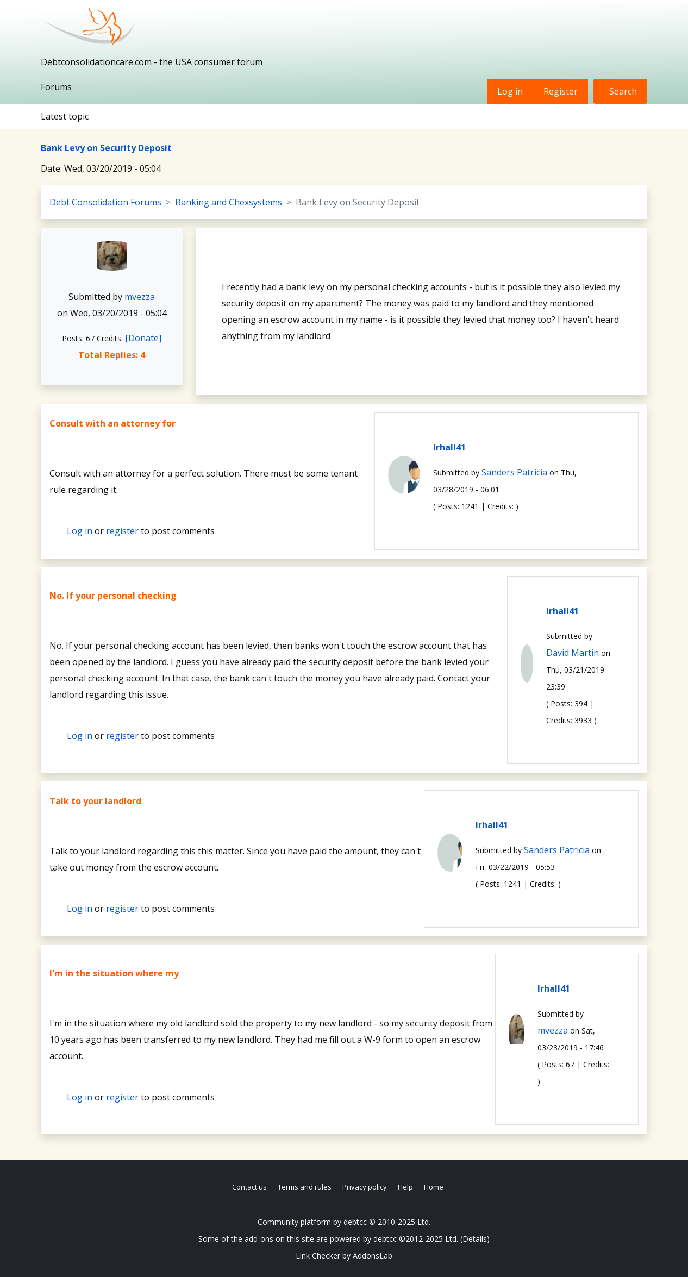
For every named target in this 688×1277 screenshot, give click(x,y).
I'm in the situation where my (114, 973)
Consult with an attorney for (112, 423)
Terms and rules (305, 1187)
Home (433, 1187)
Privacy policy (364, 1187)
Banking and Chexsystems (228, 202)
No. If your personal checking (113, 596)
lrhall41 (449, 447)
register (122, 531)
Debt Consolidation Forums (105, 202)
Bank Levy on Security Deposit (106, 148)
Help (405, 1187)
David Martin (572, 653)
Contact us (249, 1187)
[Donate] (143, 338)
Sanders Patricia (514, 472)
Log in (510, 91)
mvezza (139, 297)
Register (560, 91)
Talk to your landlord (95, 801)
